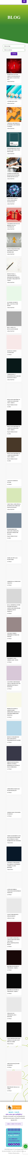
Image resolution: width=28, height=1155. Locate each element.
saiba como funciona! (14, 1124)
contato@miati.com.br (14, 1140)
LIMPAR (14, 53)
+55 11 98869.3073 (12, 1138)
